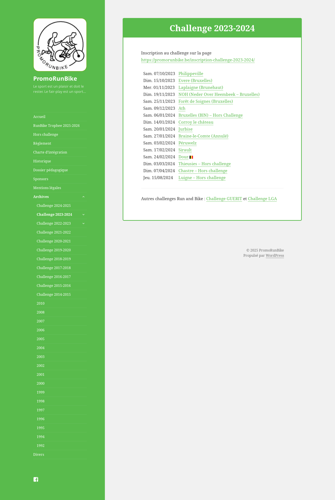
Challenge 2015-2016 (54, 285)
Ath (181, 108)
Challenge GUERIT (224, 198)
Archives (41, 196)
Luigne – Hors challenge (202, 177)
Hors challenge (45, 134)
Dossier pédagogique (50, 170)
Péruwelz (187, 143)
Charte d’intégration (50, 152)
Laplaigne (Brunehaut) (200, 87)
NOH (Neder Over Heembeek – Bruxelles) (219, 94)
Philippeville (190, 73)
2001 (41, 374)
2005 (41, 339)
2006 (41, 330)
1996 (41, 419)
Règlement (42, 143)
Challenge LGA (262, 198)
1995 (41, 427)
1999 (41, 392)
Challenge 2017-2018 (54, 267)
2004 (41, 347)
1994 (41, 436)
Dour (183, 157)
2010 (41, 303)
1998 (41, 401)
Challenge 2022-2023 (54, 223)
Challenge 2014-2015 (54, 294)
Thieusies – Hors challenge (204, 164)
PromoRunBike (55, 78)
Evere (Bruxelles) (195, 80)
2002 (41, 365)
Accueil (39, 116)
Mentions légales (47, 187)
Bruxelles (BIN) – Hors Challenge (210, 115)
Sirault (185, 150)
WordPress (275, 255)
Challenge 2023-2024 (54, 214)
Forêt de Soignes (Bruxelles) (205, 101)
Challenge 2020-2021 (54, 241)
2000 (41, 383)
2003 (41, 356)
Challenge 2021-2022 (54, 232)
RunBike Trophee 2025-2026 (56, 125)
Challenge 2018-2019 (54, 259)
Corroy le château (195, 122)
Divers (38, 454)
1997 (41, 410)
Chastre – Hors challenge (202, 170)
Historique (42, 161)
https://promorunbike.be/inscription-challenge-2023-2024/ (198, 60)
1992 (41, 445)
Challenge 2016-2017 (54, 276)
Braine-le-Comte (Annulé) (203, 136)
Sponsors (40, 178)
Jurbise (185, 129)
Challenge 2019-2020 (54, 250)
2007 (41, 321)
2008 (41, 312)
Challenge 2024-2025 (54, 205)
